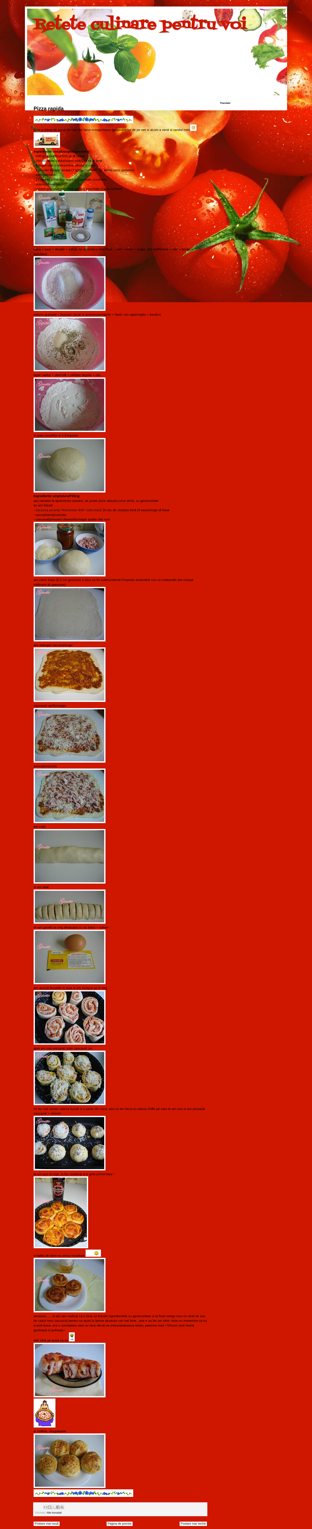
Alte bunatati (54, 1512)
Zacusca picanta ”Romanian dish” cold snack (69, 510)
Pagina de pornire (120, 1523)
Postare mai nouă (46, 1523)
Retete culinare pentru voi (140, 25)
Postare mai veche (193, 1523)
